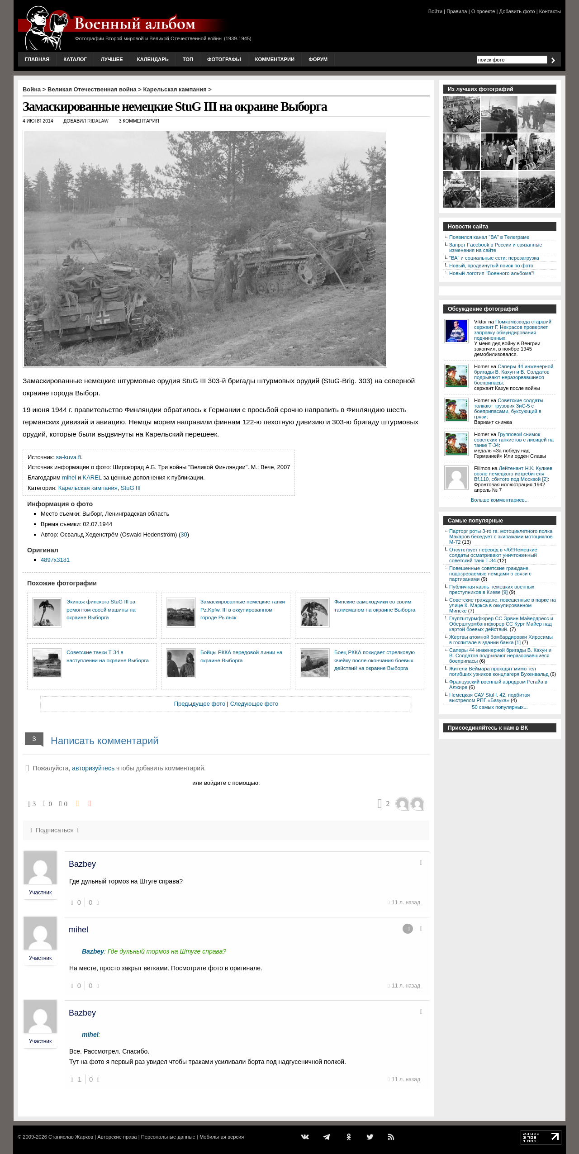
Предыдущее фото (199, 703)
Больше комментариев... (500, 500)
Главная (37, 59)
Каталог (75, 59)
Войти (435, 11)
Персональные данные (168, 1137)
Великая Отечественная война (92, 89)
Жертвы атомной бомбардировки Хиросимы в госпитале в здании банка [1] (501, 639)
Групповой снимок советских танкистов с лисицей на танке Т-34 (514, 440)
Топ (188, 59)
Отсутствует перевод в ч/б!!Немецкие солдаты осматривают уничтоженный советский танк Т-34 (493, 555)
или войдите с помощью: (226, 782)
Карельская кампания (175, 89)
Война (32, 89)
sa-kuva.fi (68, 457)
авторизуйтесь (93, 768)
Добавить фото (517, 11)
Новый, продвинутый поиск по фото (491, 265)
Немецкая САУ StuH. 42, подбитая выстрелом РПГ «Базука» (489, 697)
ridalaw (98, 121)
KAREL (92, 477)
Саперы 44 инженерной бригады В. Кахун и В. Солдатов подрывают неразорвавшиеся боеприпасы (513, 374)
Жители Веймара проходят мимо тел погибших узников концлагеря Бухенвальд (499, 671)
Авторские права (117, 1137)
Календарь (153, 59)
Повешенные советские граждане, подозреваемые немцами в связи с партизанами (490, 573)
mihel (69, 477)
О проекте (483, 11)
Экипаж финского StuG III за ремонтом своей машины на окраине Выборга (101, 609)
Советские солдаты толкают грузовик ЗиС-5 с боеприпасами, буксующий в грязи (508, 408)
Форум (317, 59)
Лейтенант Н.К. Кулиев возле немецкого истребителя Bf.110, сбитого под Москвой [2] (513, 473)
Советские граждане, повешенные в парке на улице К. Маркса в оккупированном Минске (502, 605)
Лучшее (112, 59)
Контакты (550, 11)
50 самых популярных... (499, 707)
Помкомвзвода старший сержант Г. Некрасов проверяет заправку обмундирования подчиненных (512, 330)
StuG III (131, 487)
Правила (456, 11)
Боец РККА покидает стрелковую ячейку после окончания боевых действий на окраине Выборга (374, 660)
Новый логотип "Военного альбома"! (492, 273)
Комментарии (274, 59)
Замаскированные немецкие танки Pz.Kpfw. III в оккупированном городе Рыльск (242, 609)
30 (183, 534)
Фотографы (224, 59)
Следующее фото (254, 703)
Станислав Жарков (70, 1137)
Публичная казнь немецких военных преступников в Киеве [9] (491, 589)
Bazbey (82, 864)
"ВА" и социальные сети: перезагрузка (494, 258)
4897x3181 (55, 559)
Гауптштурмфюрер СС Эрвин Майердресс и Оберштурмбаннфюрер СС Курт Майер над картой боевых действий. (501, 624)
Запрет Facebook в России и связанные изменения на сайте (495, 247)
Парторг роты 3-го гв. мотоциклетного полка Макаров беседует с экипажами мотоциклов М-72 (501, 536)
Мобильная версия (221, 1137)
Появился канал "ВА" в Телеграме (489, 237)
